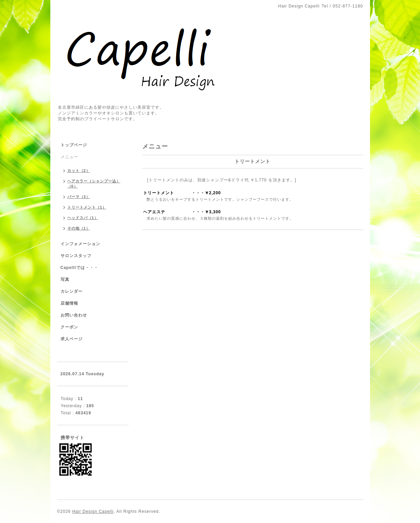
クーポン (69, 327)
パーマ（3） (78, 197)
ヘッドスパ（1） (82, 218)
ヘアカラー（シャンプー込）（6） (93, 183)
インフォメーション (80, 243)
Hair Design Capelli (93, 511)
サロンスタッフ (76, 255)
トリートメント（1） (86, 207)
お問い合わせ (74, 315)
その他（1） (78, 228)
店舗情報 (69, 303)
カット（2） (78, 170)
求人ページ (72, 339)
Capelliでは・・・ (79, 267)
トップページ (74, 145)
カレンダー (72, 291)
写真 (65, 279)
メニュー (69, 157)
